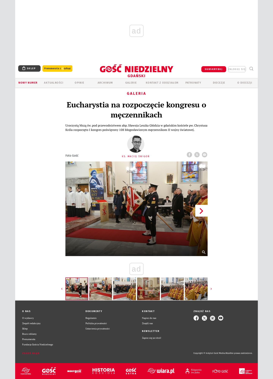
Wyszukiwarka (251, 68)
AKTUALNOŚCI (53, 82)
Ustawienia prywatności (98, 328)
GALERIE (131, 82)
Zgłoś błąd (31, 353)
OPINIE (79, 82)
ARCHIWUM (105, 82)
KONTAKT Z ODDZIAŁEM (162, 82)
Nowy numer (28, 82)
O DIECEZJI (244, 82)
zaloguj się (237, 69)
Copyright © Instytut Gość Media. (209, 353)
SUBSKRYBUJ (214, 69)
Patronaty (193, 82)
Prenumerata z (57, 68)
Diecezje (219, 82)
